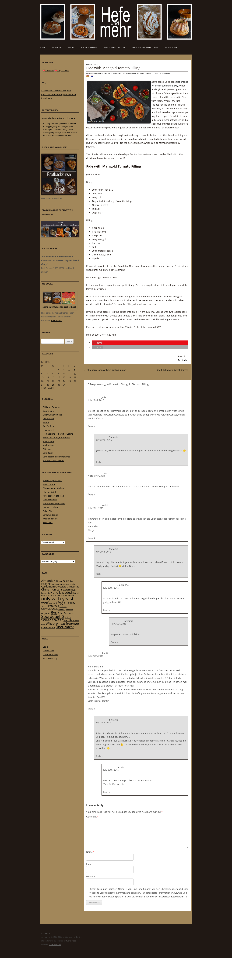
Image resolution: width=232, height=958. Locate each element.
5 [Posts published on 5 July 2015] (74, 369)
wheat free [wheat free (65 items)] (64, 623)
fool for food (49, 426)
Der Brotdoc (48, 418)
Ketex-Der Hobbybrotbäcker (56, 437)
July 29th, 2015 (95, 508)
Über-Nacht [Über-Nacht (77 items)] (65, 627)
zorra (104, 473)
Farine (46, 422)
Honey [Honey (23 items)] (75, 592)
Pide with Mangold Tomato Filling (113, 67)
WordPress (71, 940)
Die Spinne (123, 584)
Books (71, 47)
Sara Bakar (48, 452)
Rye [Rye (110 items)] (54, 612)
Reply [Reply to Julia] (90, 426)
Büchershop (56, 320)
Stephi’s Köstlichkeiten (53, 460)
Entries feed (48, 650)
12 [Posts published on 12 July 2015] (75, 373)
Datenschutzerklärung (172, 896)
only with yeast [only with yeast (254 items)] (57, 598)
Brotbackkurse (89, 47)
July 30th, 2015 (111, 587)
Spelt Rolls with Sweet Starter (174, 369)
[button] (97, 342)
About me (56, 47)
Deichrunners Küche (52, 414)
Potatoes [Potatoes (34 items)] (53, 606)
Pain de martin (50, 499)
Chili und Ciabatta (51, 407)
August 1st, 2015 (96, 475)
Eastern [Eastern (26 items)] (67, 589)
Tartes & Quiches (114, 73)
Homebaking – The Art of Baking (58, 433)
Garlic (142, 73)
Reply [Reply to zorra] (90, 494)
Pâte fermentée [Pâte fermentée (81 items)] (54, 607)
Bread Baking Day (100, 73)
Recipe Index (171, 47)
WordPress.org (50, 658)
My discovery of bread (53, 495)
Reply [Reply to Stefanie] (98, 462)
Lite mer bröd (49, 492)
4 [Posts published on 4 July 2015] (69, 369)
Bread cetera (49, 484)
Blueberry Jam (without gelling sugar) (105, 369)
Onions (155, 73)
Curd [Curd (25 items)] (59, 589)
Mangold (148, 73)
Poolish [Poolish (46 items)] (62, 602)
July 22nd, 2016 (96, 400)
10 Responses (164, 73)
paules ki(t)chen (50, 507)
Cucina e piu (48, 410)
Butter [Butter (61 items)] (45, 584)
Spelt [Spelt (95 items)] (66, 616)
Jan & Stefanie (55, 944)
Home (42, 47)
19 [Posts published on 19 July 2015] (75, 377)
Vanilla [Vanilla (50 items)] (68, 620)
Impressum (45, 933)
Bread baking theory (114, 47)
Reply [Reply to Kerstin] (90, 708)
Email (89, 864)
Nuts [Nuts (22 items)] (67, 595)
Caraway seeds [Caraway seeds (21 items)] (68, 584)
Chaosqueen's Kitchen (53, 488)
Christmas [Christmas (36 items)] (73, 586)
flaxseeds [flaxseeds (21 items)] (45, 593)
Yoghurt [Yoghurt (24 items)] (51, 627)
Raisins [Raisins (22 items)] (61, 609)
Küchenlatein (49, 445)
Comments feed (50, 654)
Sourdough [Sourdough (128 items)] (51, 616)
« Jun (43, 387)
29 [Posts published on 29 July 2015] (53, 384)
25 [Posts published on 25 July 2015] (69, 381)
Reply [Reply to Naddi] (90, 537)
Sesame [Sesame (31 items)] (68, 613)
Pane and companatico (54, 503)
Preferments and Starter (145, 47)
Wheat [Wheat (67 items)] (50, 623)
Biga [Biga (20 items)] (72, 581)
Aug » (51, 387)
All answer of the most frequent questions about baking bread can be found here (58, 94)
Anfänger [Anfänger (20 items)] (58, 581)
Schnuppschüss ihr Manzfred (56, 456)
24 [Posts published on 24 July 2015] (64, 381)
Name (90, 851)
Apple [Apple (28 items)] (66, 580)
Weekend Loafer (50, 518)
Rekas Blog (48, 511)
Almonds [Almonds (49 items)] (47, 581)
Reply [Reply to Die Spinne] (106, 609)
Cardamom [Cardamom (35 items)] (48, 586)
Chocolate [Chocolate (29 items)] (60, 586)
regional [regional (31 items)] (45, 613)
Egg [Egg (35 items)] (73, 589)
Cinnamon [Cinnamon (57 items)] (48, 589)
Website (90, 876)
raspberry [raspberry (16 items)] (69, 610)
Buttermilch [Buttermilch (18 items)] (56, 584)
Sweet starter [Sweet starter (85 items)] (52, 620)
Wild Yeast (48, 522)
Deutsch (182, 360)
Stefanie (113, 437)
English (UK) (61, 70)
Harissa (96, 243)
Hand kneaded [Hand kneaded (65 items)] (61, 592)
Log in (46, 646)
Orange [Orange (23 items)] (44, 602)
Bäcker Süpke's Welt (52, 480)
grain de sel (48, 430)
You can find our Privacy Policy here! (58, 118)
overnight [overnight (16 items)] (53, 603)
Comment (92, 816)
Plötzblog (47, 449)
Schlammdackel (50, 514)
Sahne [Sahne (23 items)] (61, 613)
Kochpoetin (48, 441)
